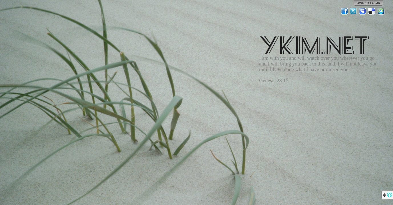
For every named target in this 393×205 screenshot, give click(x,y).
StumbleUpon (381, 11)
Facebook (344, 11)
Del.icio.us (372, 11)
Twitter (354, 11)
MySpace (363, 11)
